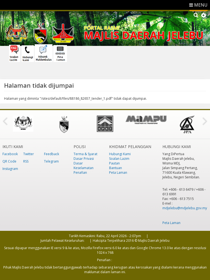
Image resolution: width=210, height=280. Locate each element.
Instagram (10, 168)
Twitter (28, 154)
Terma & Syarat (85, 154)
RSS (25, 161)
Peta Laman (118, 172)
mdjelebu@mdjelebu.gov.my (184, 208)
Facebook (10, 154)
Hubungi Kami (120, 154)
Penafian (80, 172)
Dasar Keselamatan (84, 165)
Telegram (51, 161)
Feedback (51, 154)
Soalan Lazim (119, 158)
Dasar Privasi (84, 158)
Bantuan (115, 168)
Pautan (114, 163)
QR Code (9, 161)
